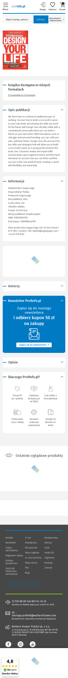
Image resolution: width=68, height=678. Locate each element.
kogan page (25, 195)
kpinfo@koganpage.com (45, 231)
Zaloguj (43, 6)
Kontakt (9, 537)
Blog (27, 573)
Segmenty (49, 557)
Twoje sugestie (32, 552)
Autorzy (48, 542)
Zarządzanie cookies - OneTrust (22, 584)
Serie (47, 547)
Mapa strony (31, 563)
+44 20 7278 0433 (16, 234)
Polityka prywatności (11, 562)
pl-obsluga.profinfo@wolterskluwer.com (34, 614)
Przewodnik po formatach (21, 95)
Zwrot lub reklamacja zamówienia (11, 571)
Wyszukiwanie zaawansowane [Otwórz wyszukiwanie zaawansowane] (56, 19)
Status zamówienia (11, 549)
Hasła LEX (49, 552)
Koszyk (62, 6)
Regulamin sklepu (14, 555)
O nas (28, 537)
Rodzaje (48, 563)
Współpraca (31, 542)
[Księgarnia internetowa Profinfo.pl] (18, 6)
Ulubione (53, 6)
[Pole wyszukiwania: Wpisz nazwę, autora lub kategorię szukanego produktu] (17, 19)
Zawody (48, 567)
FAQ (27, 567)
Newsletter (10, 542)
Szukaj (40, 19)
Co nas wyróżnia (33, 557)
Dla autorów (31, 547)
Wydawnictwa (51, 537)
